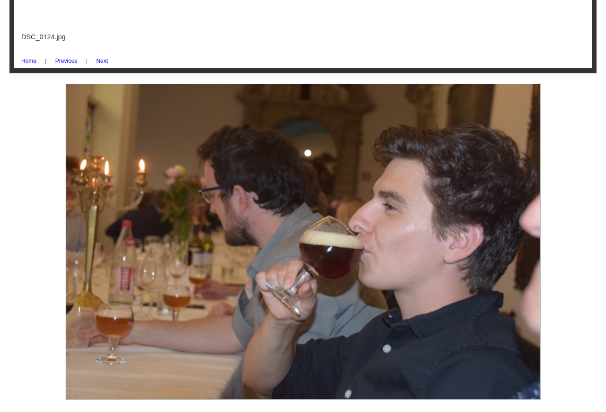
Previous (66, 61)
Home (28, 61)
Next (102, 61)
